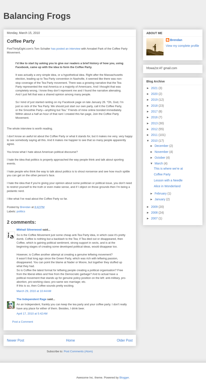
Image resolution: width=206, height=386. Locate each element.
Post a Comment (22, 321)
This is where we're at (168, 168)
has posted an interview (65, 48)
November (161, 151)
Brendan (176, 40)
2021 (155, 88)
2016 (155, 117)
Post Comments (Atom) (78, 351)
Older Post (125, 340)
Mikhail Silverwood (29, 229)
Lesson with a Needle (168, 180)
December (161, 145)
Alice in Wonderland (167, 186)
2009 (155, 206)
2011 (155, 135)
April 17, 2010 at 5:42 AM (32, 313)
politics (21, 211)
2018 (155, 105)
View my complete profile (182, 45)
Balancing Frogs (37, 16)
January (160, 199)
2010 (155, 140)
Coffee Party (162, 174)
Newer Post (15, 340)
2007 (155, 218)
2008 (155, 212)
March (159, 163)
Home (70, 340)
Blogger (124, 377)
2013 (155, 123)
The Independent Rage (31, 299)
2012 (155, 129)
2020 (155, 94)
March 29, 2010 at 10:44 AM (34, 291)
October (160, 157)
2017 (155, 111)
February (160, 193)
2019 (155, 99)
